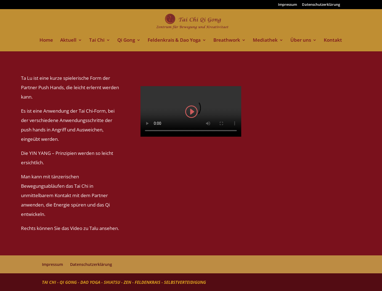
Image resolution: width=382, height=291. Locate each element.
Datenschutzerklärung (321, 5)
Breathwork (226, 40)
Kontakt (333, 40)
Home (46, 40)
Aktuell (68, 40)
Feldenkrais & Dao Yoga (174, 40)
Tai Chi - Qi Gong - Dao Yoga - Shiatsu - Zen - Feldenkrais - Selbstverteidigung (124, 282)
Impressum (287, 5)
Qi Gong (126, 40)
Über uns (300, 40)
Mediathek (265, 40)
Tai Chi (97, 40)
